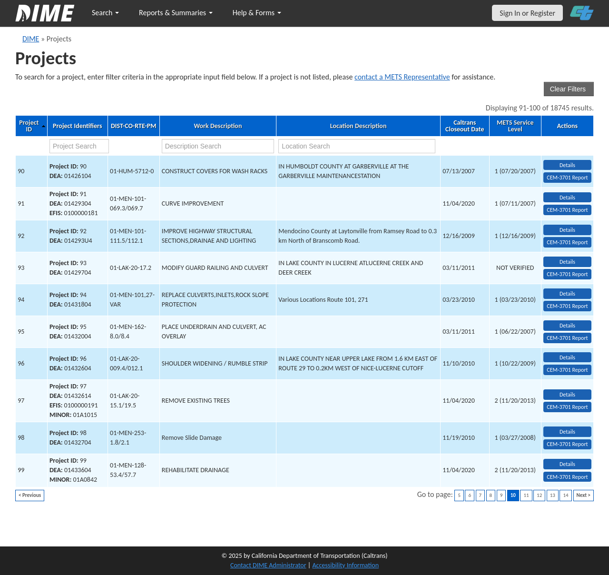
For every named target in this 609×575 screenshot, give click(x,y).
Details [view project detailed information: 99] (567, 464)
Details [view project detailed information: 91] (567, 197)
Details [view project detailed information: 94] (567, 293)
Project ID (29, 126)
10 (513, 495)
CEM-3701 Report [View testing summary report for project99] (567, 477)
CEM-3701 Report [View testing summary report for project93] (567, 274)
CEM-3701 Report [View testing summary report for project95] (567, 338)
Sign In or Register (527, 13)
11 (526, 495)
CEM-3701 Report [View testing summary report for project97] (567, 407)
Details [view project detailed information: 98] (567, 431)
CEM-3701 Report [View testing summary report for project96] (567, 370)
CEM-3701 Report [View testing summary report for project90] (567, 177)
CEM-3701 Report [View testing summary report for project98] (567, 444)
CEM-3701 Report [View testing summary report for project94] (567, 306)
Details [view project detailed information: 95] (567, 325)
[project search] (79, 146)
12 (539, 495)
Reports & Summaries (176, 12)
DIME (30, 38)
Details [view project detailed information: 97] (567, 394)
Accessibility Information (345, 565)
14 (565, 495)
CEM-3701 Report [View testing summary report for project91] (567, 210)
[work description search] (218, 146)
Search (105, 12)
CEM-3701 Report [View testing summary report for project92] (567, 242)
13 (552, 495)
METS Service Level (515, 126)
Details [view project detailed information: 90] (567, 165)
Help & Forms (257, 12)
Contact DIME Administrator (268, 565)
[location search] (356, 146)
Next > (583, 495)
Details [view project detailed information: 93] (567, 261)
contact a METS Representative (402, 76)
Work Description (218, 126)
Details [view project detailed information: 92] (567, 230)
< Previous (30, 495)
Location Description (358, 126)
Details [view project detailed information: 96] (567, 357)
